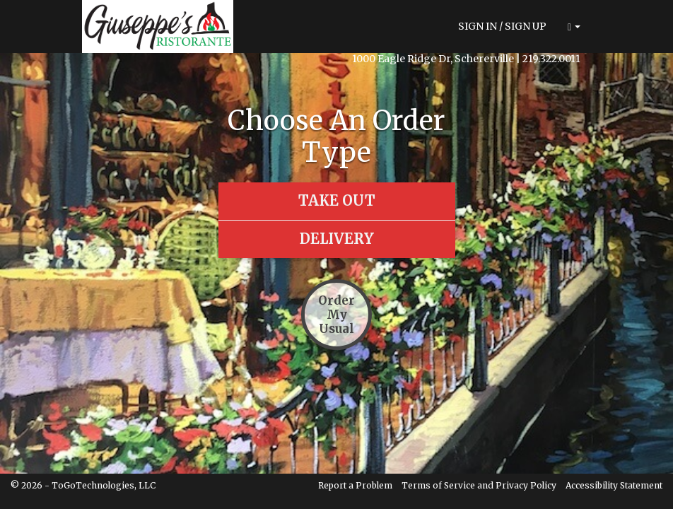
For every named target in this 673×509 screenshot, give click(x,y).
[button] (574, 26)
